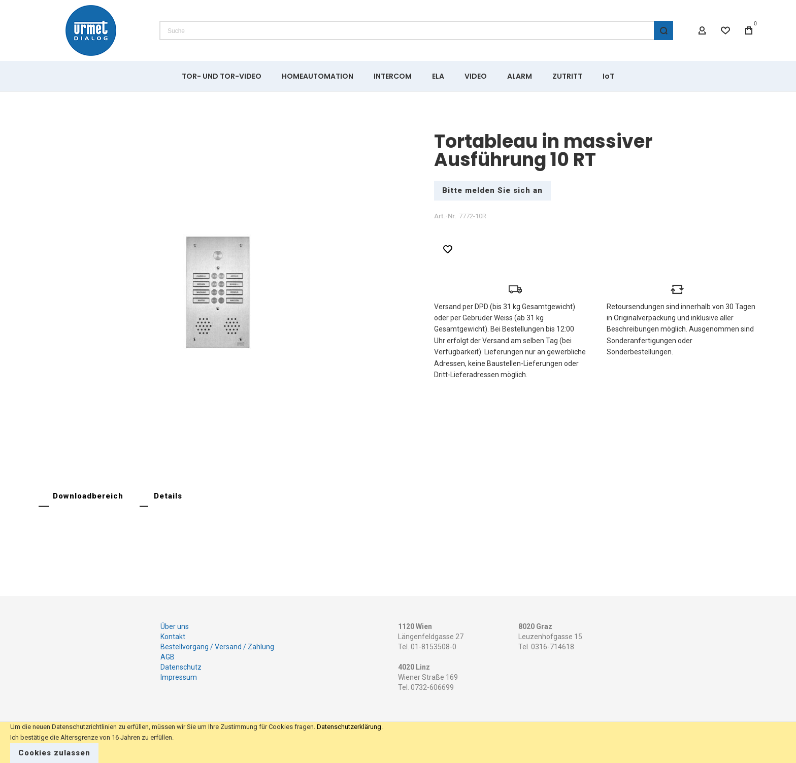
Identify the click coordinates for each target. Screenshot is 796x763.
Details (168, 496)
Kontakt (172, 637)
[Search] (663, 30)
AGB (167, 657)
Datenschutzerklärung (349, 727)
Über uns (174, 626)
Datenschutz (181, 667)
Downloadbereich (88, 496)
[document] (398, 742)
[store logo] (90, 30)
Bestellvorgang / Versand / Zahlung (217, 647)
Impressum (178, 677)
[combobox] (416, 30)
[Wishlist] (725, 30)
